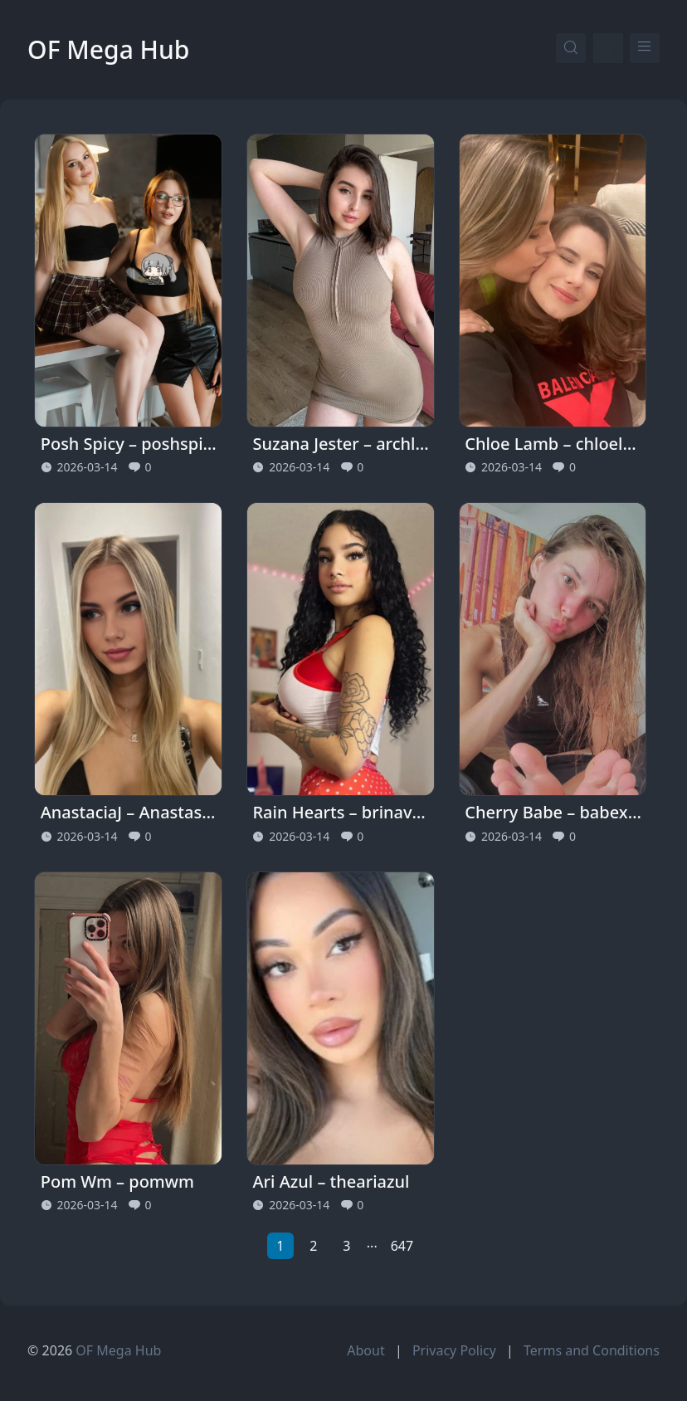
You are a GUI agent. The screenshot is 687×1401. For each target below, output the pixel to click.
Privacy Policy (454, 1350)
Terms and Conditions (592, 1350)
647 (402, 1246)
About (365, 1350)
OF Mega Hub (108, 49)
